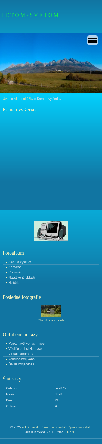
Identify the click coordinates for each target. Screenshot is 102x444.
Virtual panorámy (20, 354)
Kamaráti (14, 267)
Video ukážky (23, 99)
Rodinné (14, 272)
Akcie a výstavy (19, 262)
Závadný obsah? (53, 427)
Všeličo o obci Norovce (25, 349)
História (14, 283)
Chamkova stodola (51, 320)
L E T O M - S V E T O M (29, 15)
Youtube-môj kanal (21, 359)
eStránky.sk (30, 427)
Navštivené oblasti (21, 277)
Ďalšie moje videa (21, 364)
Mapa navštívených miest (26, 343)
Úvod (6, 99)
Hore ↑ (72, 432)
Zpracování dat (79, 427)
